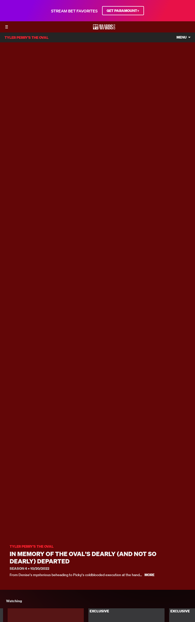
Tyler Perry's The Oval (32, 546)
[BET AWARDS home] (104, 28)
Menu (181, 37)
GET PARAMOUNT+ (123, 10)
